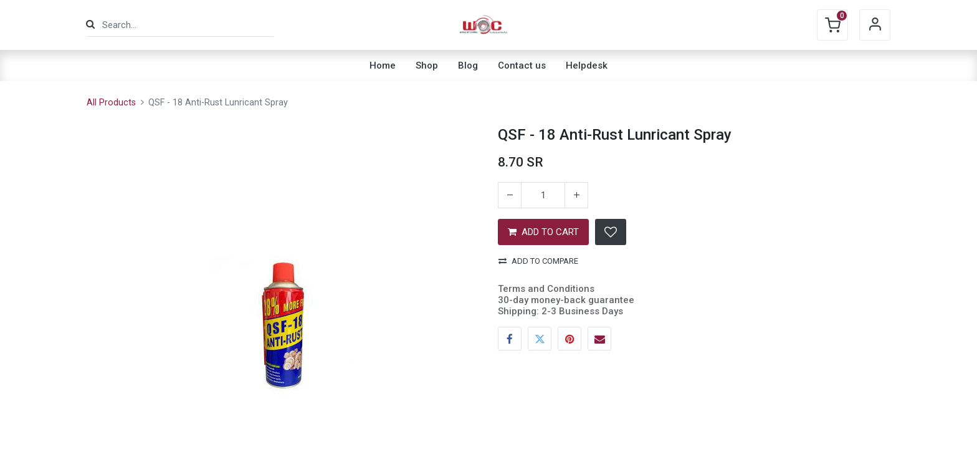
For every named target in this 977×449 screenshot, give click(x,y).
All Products (111, 102)
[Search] (90, 24)
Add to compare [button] (538, 261)
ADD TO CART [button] (543, 232)
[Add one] (576, 195)
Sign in (874, 25)
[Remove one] (509, 195)
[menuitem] (383, 65)
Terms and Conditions (546, 288)
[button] (610, 232)
